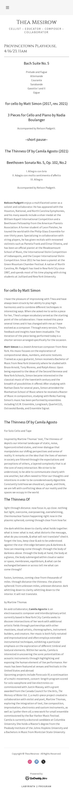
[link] (36, 22)
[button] (7, 7)
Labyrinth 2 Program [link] (36, 786)
